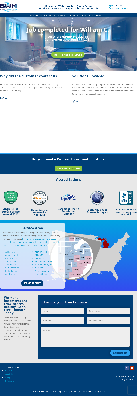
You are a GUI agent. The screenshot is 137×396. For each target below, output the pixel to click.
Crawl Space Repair (67, 15)
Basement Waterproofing (41, 15)
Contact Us (120, 353)
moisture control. (39, 245)
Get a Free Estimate (68, 54)
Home (8, 370)
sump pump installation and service (32, 242)
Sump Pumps (87, 15)
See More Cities (32, 283)
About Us (100, 15)
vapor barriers (20, 245)
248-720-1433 (122, 8)
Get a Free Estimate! (68, 168)
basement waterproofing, (33, 239)
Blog (7, 377)
